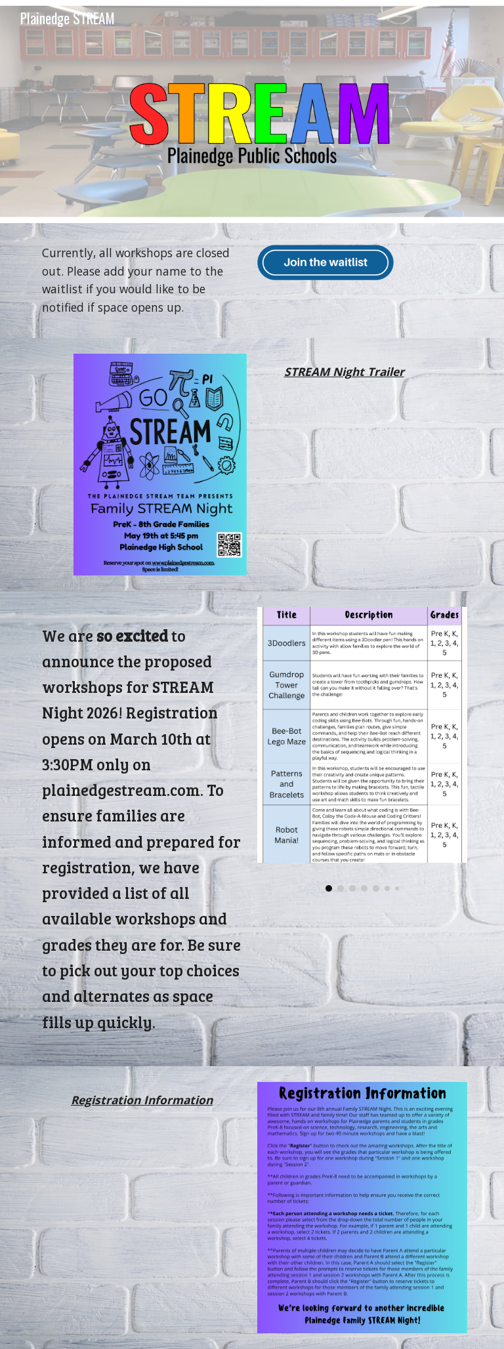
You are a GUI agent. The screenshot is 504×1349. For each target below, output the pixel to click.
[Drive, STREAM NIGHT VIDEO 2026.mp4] (343, 472)
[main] (141, 280)
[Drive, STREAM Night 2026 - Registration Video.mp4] (141, 1196)
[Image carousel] (362, 749)
